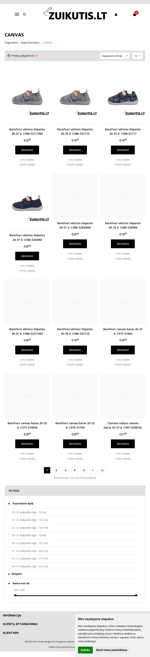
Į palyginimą (27, 159)
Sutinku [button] (85, 650)
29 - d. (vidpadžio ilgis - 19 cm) (29, 535)
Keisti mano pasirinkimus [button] (111, 650)
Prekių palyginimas (23, 55)
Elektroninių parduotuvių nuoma (66, 646)
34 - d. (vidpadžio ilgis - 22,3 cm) (30, 566)
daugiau (17, 573)
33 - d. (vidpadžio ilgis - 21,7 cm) (30, 558)
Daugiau (27, 150)
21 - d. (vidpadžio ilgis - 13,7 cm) (30, 520)
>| (102, 470)
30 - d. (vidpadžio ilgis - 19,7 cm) (30, 543)
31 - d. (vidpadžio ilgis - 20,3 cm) (30, 551)
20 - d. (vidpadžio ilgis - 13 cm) (29, 512)
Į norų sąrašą (27, 164)
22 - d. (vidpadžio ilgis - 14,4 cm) (30, 527)
